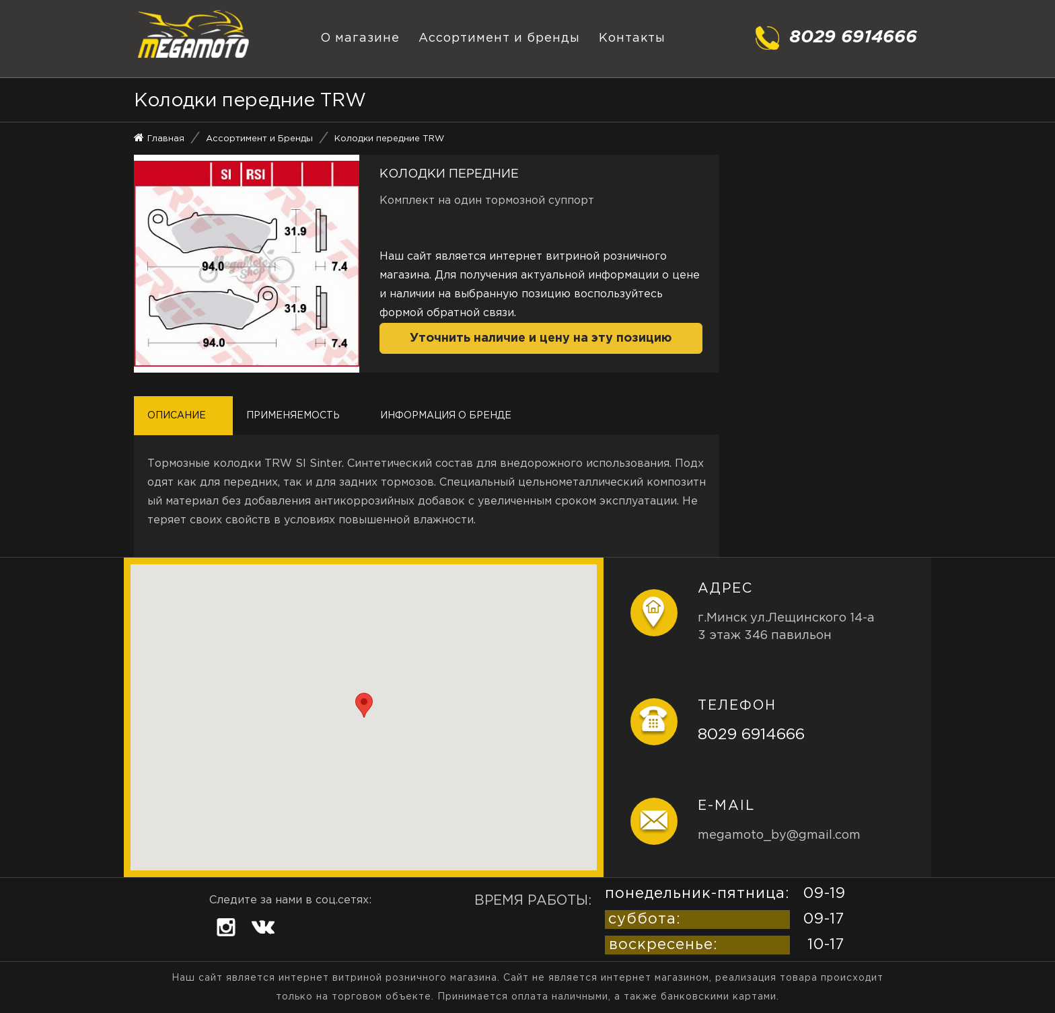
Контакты (632, 38)
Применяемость (293, 416)
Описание (176, 416)
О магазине (360, 38)
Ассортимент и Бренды (259, 139)
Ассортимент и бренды (499, 38)
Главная (165, 139)
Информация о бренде (445, 416)
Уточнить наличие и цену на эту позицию (540, 338)
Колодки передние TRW (389, 139)
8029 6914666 (751, 735)
